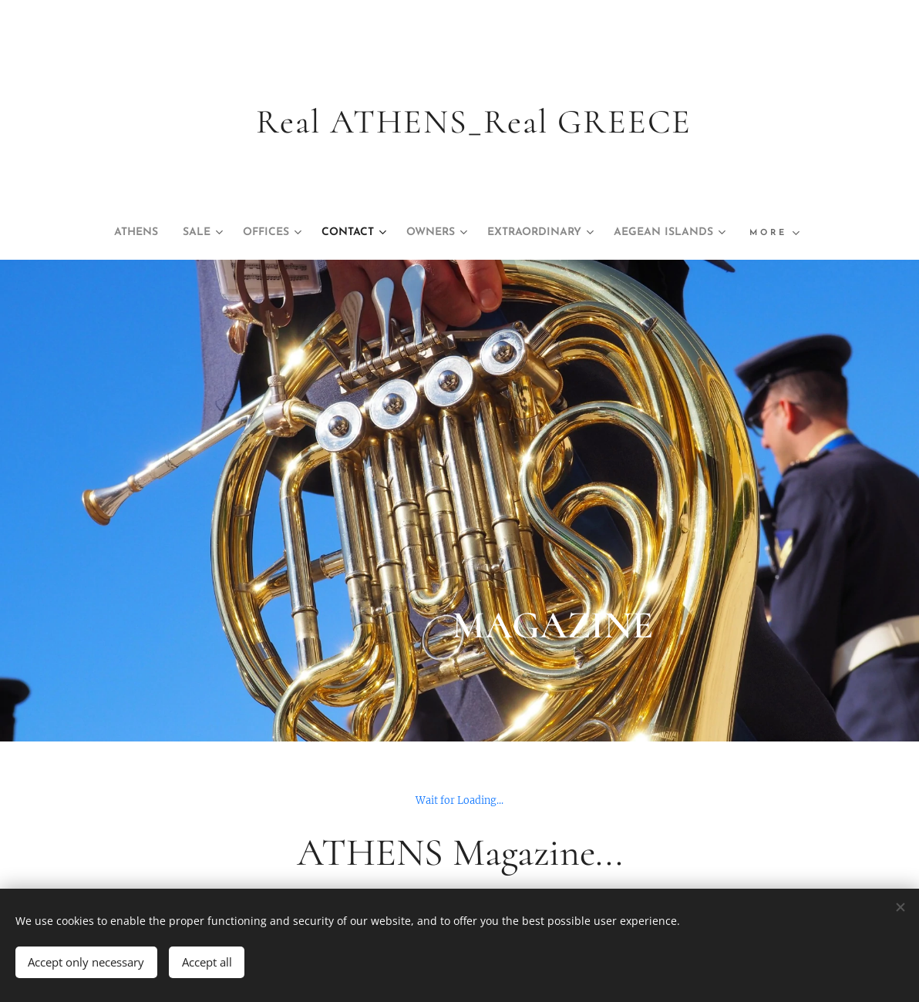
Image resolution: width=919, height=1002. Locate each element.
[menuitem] (182, 233)
